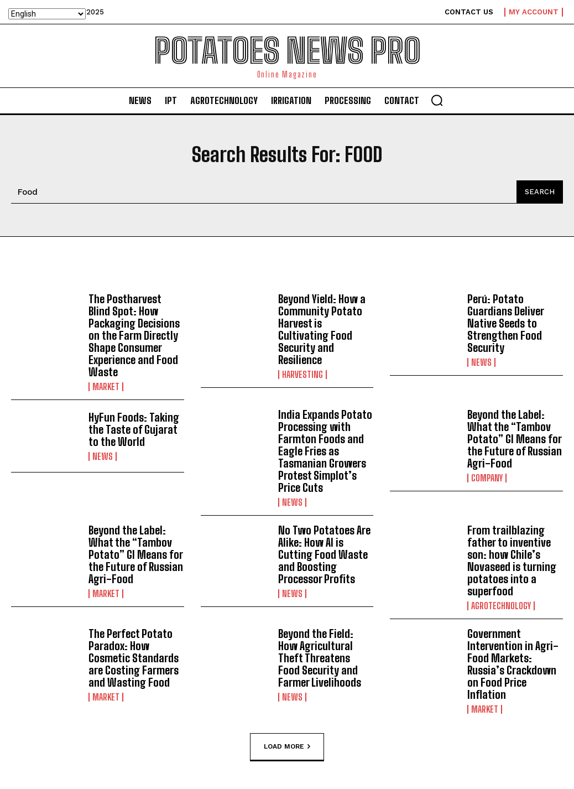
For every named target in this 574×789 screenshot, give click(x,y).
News (481, 362)
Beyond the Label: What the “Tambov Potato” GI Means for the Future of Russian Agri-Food (514, 439)
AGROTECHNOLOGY (501, 605)
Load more (287, 746)
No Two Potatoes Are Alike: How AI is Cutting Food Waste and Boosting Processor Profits (324, 554)
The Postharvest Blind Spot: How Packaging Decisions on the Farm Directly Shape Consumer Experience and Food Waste (134, 335)
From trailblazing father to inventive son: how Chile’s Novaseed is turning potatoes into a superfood (511, 560)
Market (105, 386)
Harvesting (302, 374)
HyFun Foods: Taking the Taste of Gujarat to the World (133, 429)
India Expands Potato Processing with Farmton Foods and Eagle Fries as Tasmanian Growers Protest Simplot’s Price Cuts (325, 451)
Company (487, 478)
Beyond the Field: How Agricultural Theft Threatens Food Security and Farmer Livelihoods (319, 658)
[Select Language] (47, 13)
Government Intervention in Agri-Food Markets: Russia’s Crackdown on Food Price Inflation (513, 664)
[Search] (539, 192)
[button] (437, 100)
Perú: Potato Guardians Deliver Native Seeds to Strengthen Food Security (505, 323)
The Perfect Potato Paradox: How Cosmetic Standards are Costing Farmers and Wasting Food (133, 658)
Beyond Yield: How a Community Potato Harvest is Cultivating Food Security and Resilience (322, 329)
